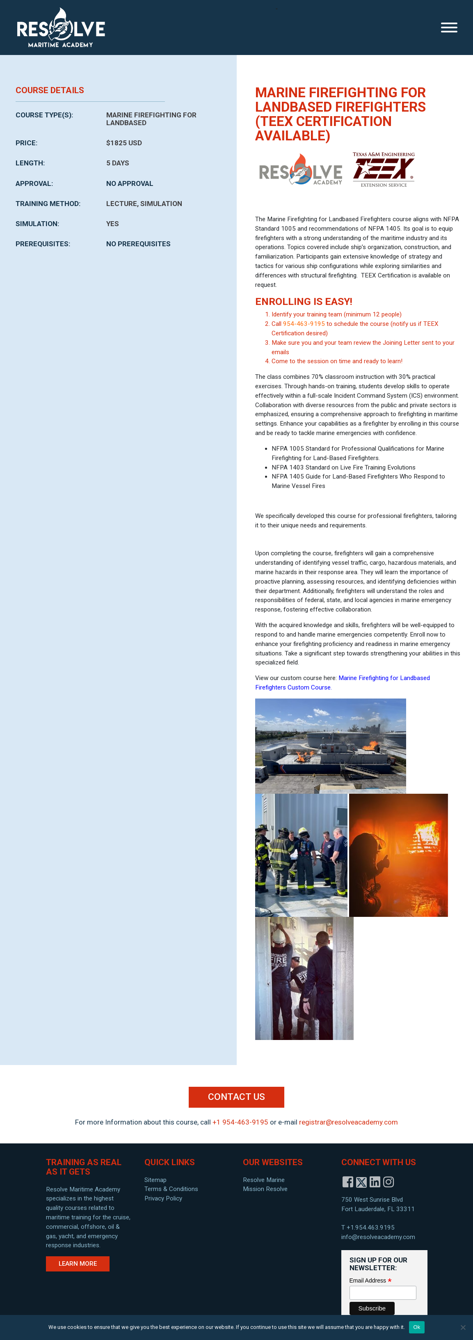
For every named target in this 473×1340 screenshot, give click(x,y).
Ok (416, 1327)
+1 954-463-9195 (240, 1122)
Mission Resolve (265, 1189)
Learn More (78, 1263)
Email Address (371, 1281)
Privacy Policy (163, 1198)
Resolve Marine (264, 1180)
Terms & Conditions (171, 1189)
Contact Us (236, 1096)
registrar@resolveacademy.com (348, 1122)
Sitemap (155, 1180)
